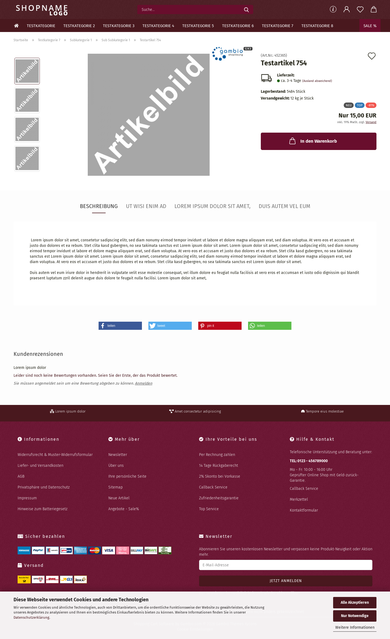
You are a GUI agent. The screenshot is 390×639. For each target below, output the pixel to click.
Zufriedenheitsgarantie (219, 498)
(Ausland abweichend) (317, 81)
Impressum (27, 498)
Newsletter (117, 454)
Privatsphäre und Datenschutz (44, 487)
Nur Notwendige (355, 616)
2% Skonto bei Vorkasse (219, 476)
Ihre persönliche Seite (127, 476)
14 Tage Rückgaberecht (218, 465)
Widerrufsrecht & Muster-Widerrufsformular (55, 454)
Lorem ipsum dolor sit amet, (212, 206)
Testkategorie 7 (277, 25)
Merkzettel (299, 499)
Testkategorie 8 (317, 25)
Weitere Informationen (355, 627)
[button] (346, 9)
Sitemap (115, 487)
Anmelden (143, 383)
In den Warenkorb (312, 140)
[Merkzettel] (360, 9)
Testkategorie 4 (158, 25)
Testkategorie (41, 25)
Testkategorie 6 (238, 25)
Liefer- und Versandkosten (40, 465)
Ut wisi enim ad (146, 206)
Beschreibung (99, 206)
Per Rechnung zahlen (217, 454)
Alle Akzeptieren (355, 602)
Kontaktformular (304, 510)
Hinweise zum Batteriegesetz (42, 509)
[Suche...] (246, 9)
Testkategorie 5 (198, 25)
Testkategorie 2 (79, 25)
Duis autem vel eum (284, 206)
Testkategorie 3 (118, 25)
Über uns (116, 465)
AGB (21, 476)
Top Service (209, 509)
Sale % (369, 25)
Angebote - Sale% (123, 509)
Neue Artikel (118, 498)
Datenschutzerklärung (31, 617)
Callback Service (213, 487)
